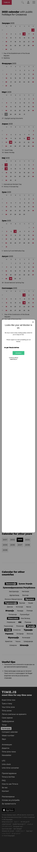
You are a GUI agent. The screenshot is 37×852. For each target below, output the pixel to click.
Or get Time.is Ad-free (11, 347)
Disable (18, 353)
